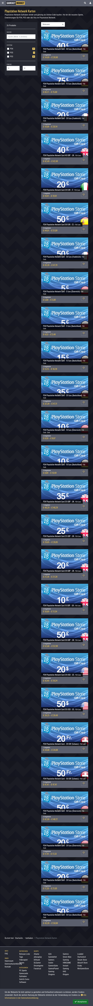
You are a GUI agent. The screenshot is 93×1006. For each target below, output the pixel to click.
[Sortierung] (53, 24)
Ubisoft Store (82, 963)
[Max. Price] (29, 68)
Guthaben (29, 938)
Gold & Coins (24, 979)
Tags (21, 957)
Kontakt (8, 967)
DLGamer (37, 963)
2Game (36, 954)
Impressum (9, 961)
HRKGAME (67, 963)
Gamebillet (52, 957)
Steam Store (82, 960)
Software (22, 982)
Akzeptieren (80, 1002)
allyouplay (38, 957)
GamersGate (53, 965)
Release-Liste (24, 954)
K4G (64, 971)
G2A (49, 954)
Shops (36, 951)
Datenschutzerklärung (13, 964)
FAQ (6, 953)
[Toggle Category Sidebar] (3, 3)
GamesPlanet (53, 968)
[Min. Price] (13, 68)
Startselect (81, 957)
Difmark (37, 960)
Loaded (80, 954)
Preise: (9, 64)
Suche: (9, 32)
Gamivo (66, 954)
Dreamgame (38, 965)
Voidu (79, 965)
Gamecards (23, 973)
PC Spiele (23, 970)
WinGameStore (83, 968)
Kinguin (66, 974)
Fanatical (37, 968)
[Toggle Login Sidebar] (90, 3)
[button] (85, 3)
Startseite (19, 938)
